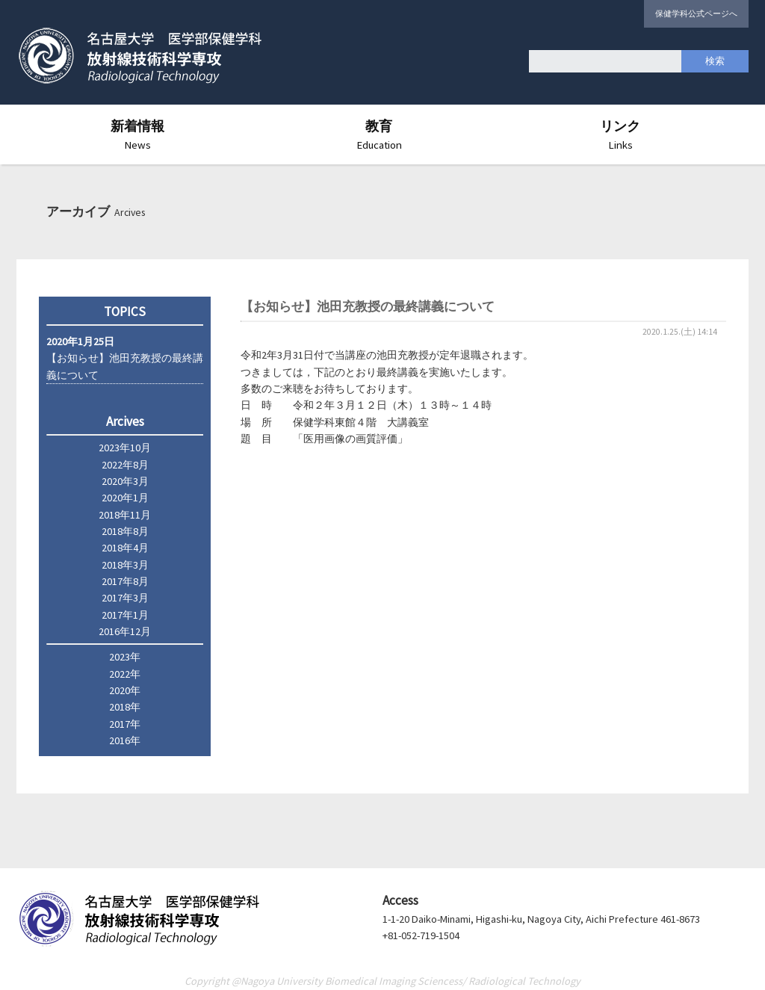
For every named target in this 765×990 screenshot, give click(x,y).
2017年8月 (125, 581)
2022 (119, 674)
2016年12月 (125, 631)
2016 (119, 740)
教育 (379, 134)
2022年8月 (125, 464)
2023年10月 (125, 447)
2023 (119, 656)
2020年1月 (125, 497)
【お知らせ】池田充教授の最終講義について (124, 358)
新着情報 (137, 134)
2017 (119, 724)
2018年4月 (125, 547)
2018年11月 (125, 515)
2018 (119, 707)
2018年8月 (125, 531)
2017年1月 (125, 615)
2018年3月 (125, 565)
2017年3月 (125, 597)
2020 (119, 690)
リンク (620, 134)
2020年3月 (125, 481)
